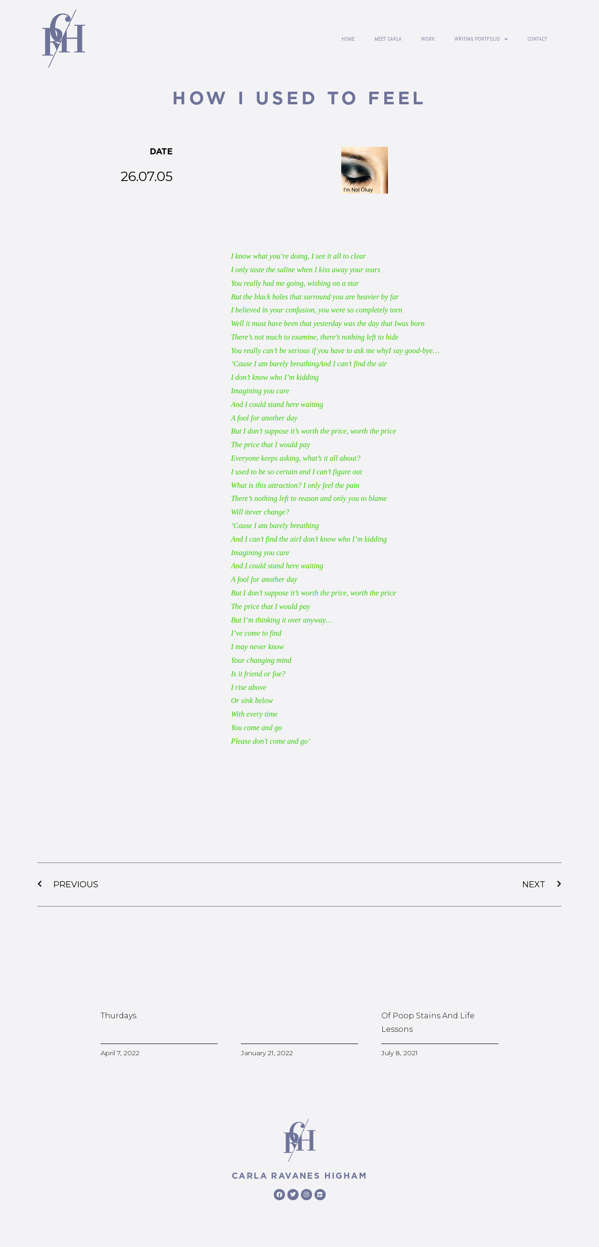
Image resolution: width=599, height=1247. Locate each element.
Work (428, 39)
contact (537, 39)
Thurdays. (119, 1015)
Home (348, 39)
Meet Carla (388, 39)
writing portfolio (481, 38)
